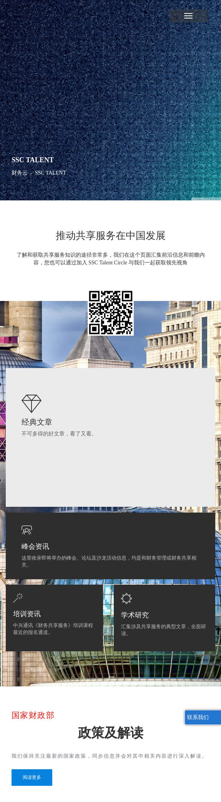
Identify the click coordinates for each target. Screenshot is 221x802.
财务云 (20, 173)
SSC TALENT (50, 173)
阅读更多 (32, 777)
